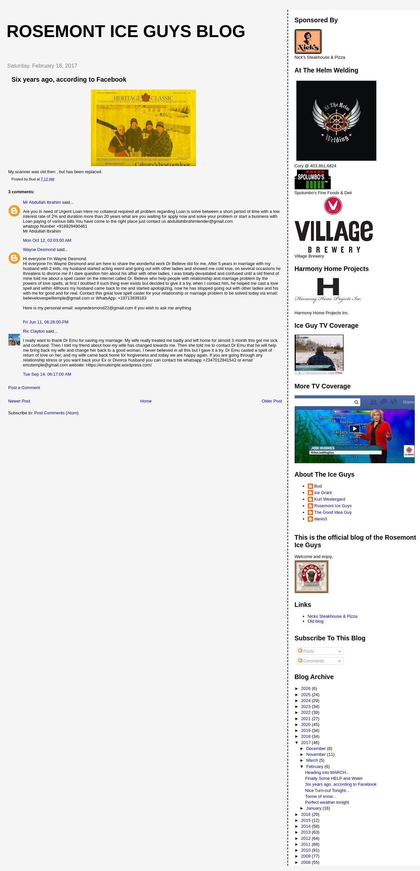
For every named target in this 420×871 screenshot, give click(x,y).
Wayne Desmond (39, 249)
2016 (306, 814)
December (316, 748)
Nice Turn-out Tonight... (327, 790)
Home (146, 401)
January (314, 808)
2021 (306, 718)
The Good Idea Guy (333, 512)
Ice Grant (323, 492)
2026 (306, 688)
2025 (306, 694)
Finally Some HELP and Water (334, 778)
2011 (306, 844)
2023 (306, 706)
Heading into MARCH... (327, 772)
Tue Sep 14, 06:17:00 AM (47, 374)
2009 (306, 856)
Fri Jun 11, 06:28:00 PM (46, 322)
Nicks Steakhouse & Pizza (333, 616)
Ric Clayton (34, 331)
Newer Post (19, 401)
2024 (306, 700)
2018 (306, 736)
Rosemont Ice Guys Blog (126, 31)
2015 (306, 820)
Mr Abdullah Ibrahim (42, 202)
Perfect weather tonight (327, 802)
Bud (318, 486)
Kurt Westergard (329, 499)
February (315, 766)
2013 (306, 832)
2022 (306, 712)
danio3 (320, 518)
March (312, 760)
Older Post (272, 401)
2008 (306, 862)
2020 (306, 724)
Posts (306, 651)
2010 (306, 850)
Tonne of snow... (320, 796)
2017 (306, 742)
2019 (306, 730)
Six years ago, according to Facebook (341, 784)
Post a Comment (24, 387)
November (316, 754)
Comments (311, 660)
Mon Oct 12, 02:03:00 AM (47, 240)
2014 (306, 826)
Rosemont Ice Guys (333, 505)
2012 (306, 838)
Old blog (316, 621)
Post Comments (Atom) (56, 412)
